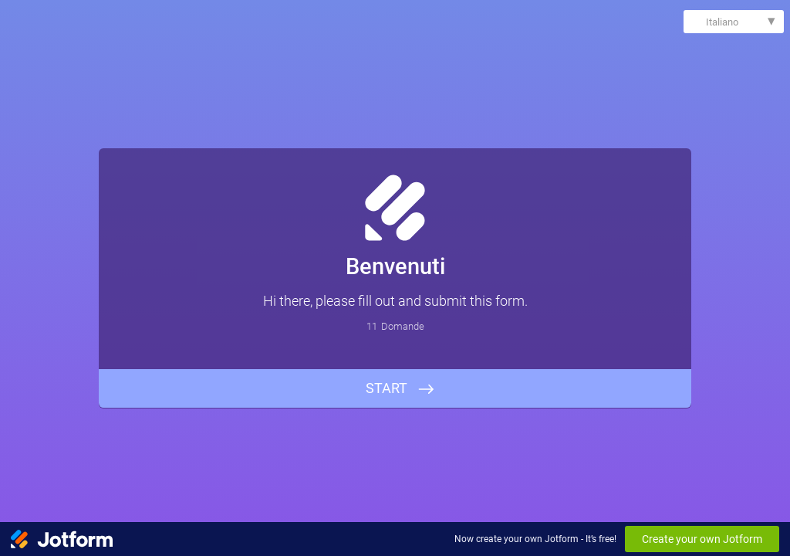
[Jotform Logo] (62, 539)
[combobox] (734, 21)
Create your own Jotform (702, 539)
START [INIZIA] (386, 388)
